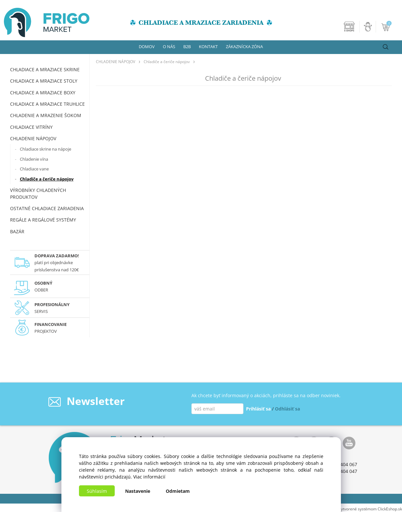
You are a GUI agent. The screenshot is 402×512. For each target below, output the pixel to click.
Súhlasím (97, 491)
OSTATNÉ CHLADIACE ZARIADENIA (47, 208)
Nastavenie (137, 491)
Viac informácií (149, 477)
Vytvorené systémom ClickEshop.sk (370, 508)
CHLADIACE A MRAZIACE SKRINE (45, 69)
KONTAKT (208, 46)
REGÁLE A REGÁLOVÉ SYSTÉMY (43, 220)
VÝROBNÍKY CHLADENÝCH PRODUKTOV (38, 193)
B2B (187, 46)
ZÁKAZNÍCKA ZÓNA (244, 46)
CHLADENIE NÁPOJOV (33, 138)
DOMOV (147, 46)
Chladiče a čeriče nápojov (46, 179)
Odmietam (178, 491)
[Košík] (386, 27)
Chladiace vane (34, 169)
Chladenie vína (34, 159)
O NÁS (169, 46)
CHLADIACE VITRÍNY (31, 127)
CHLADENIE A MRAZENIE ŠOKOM (45, 115)
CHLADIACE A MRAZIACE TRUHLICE (47, 104)
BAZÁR (17, 231)
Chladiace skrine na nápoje (45, 149)
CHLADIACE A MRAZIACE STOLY (43, 81)
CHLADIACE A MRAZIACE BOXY (42, 92)
